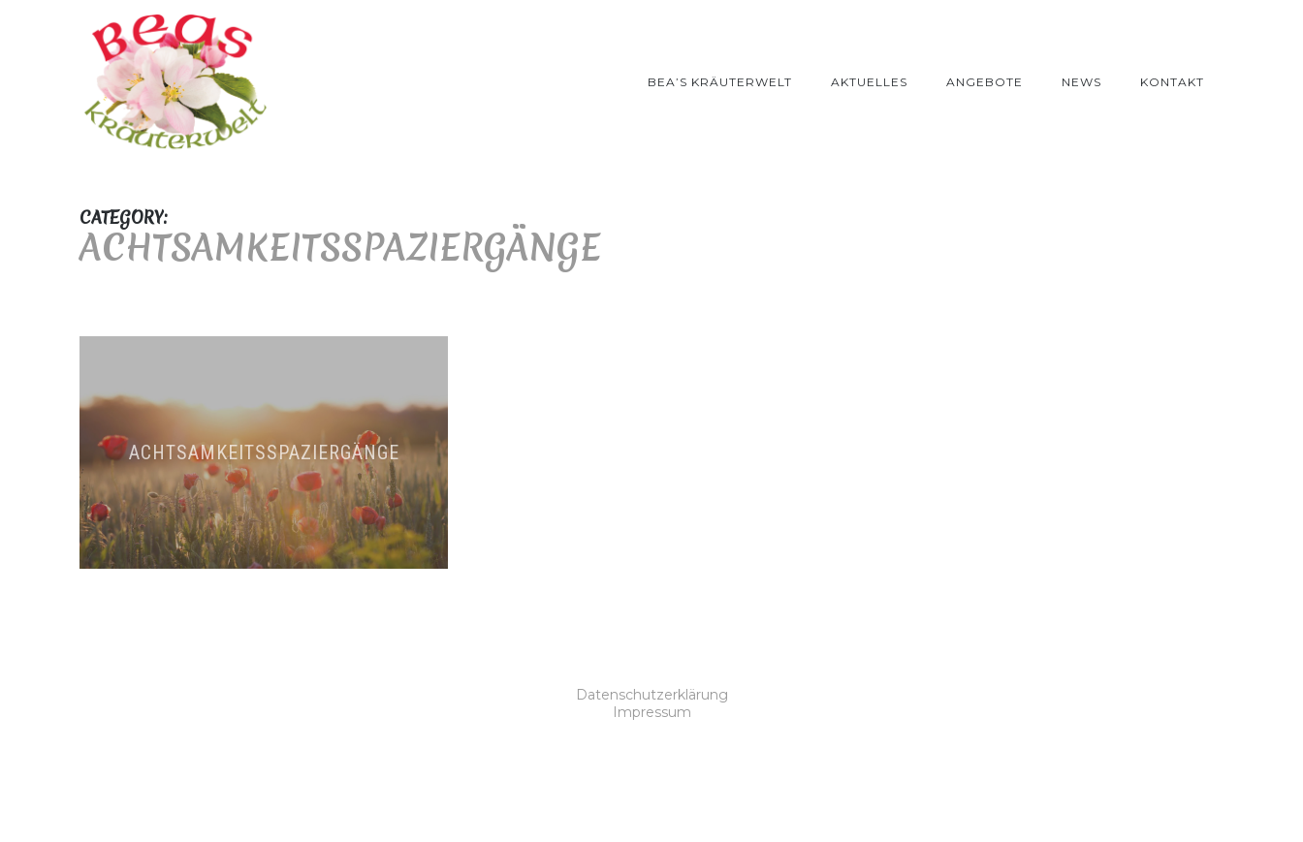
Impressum (652, 712)
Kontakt (1172, 82)
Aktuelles (869, 82)
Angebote (984, 82)
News (1081, 82)
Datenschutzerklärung (652, 694)
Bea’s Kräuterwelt (720, 82)
